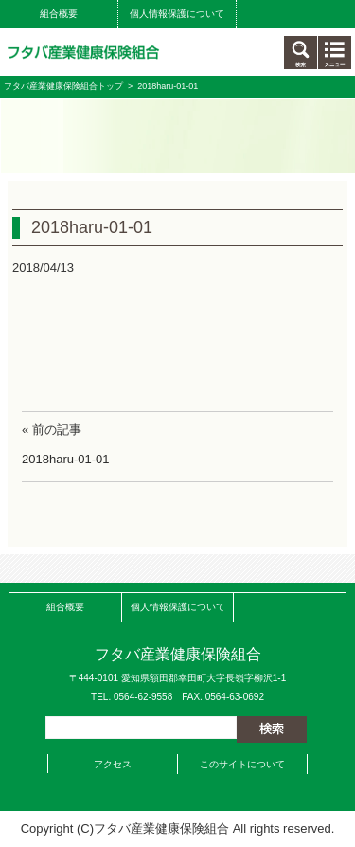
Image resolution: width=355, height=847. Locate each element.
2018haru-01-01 (66, 459)
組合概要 (59, 14)
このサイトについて (242, 764)
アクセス (113, 764)
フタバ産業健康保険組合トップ (63, 86)
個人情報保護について (177, 14)
